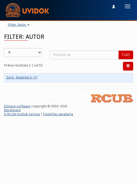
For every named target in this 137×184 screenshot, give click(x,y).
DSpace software (17, 106)
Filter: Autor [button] (18, 25)
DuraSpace (12, 110)
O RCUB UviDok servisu (22, 114)
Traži (126, 55)
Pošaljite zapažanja (58, 114)
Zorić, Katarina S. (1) (21, 77)
